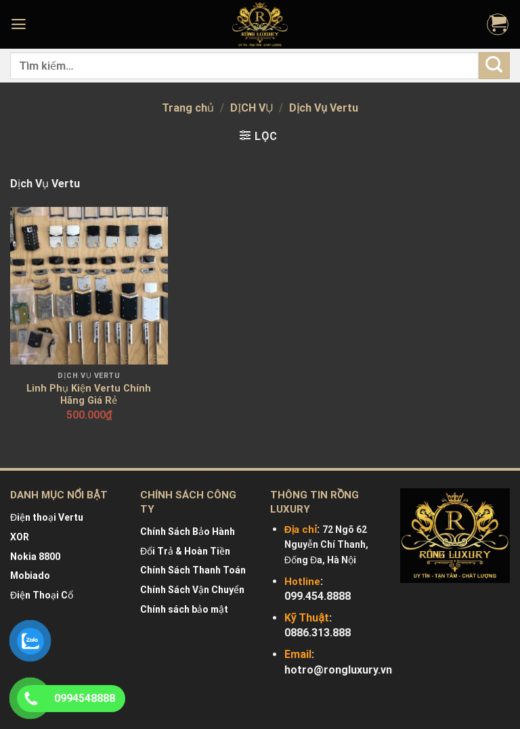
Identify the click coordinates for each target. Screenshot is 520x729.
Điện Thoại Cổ (41, 595)
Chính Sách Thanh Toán (193, 570)
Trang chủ (188, 107)
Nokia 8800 (35, 556)
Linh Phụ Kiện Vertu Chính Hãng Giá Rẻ (88, 395)
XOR (19, 537)
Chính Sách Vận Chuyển (192, 589)
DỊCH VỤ (252, 107)
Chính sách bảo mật (184, 609)
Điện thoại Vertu (46, 517)
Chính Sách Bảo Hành (187, 531)
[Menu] (20, 24)
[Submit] (494, 65)
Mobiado (30, 575)
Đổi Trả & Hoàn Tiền (185, 551)
